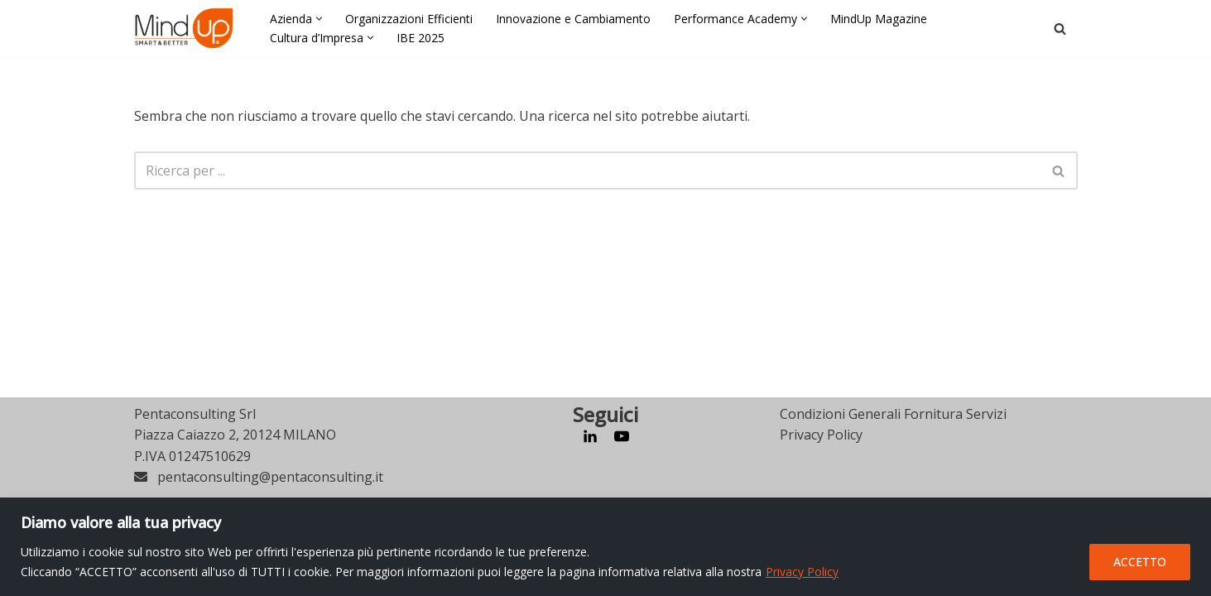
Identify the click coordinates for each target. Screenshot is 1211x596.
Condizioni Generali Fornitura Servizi (893, 476)
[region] (605, 546)
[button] (319, 19)
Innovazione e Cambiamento (573, 18)
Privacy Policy (802, 571)
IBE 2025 (420, 38)
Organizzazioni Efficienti (409, 18)
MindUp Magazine (878, 18)
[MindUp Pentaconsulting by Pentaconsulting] (183, 28)
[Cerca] (1060, 28)
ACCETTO (1139, 562)
